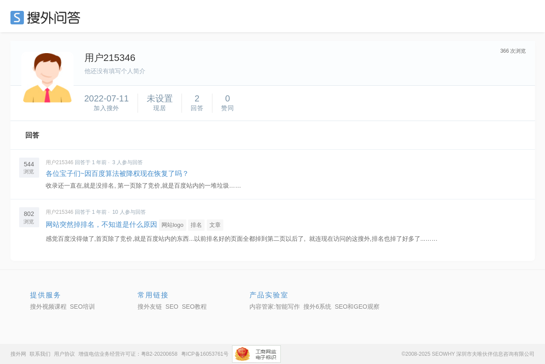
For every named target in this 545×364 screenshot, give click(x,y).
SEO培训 (82, 306)
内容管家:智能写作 (274, 306)
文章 (215, 225)
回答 (32, 135)
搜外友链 (150, 306)
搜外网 (18, 354)
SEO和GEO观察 (357, 306)
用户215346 (60, 162)
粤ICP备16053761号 (205, 354)
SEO (47, 17)
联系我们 (40, 354)
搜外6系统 (317, 306)
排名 (196, 225)
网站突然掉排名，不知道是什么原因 (101, 224)
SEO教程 (194, 306)
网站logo (172, 225)
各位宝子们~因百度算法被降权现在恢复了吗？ (117, 173)
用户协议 (64, 354)
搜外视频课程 (48, 306)
